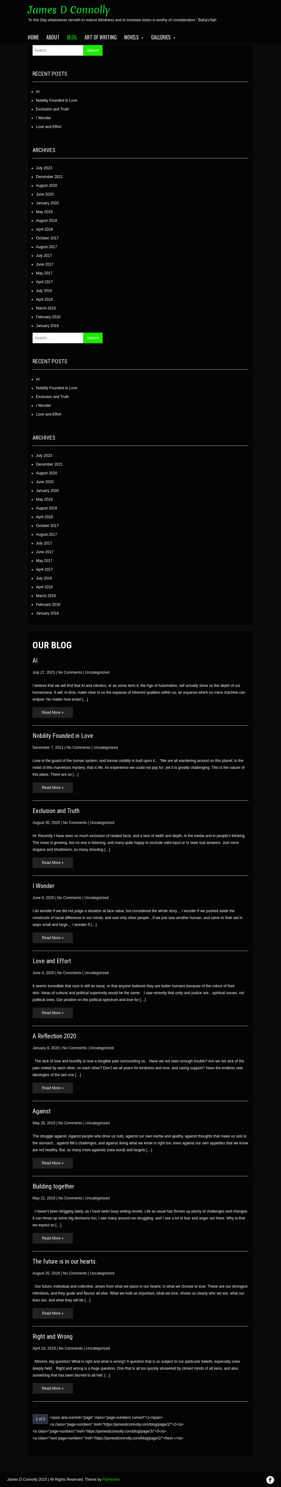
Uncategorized (97, 672)
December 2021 (49, 177)
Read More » (53, 712)
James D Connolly (69, 10)
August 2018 (46, 220)
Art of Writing (100, 37)
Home (33, 37)
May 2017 (44, 273)
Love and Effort (48, 127)
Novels (131, 37)
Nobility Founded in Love (56, 100)
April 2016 (44, 299)
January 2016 (47, 326)
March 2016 (46, 308)
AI (37, 91)
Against (42, 1111)
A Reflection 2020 (54, 1036)
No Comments (70, 672)
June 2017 (45, 264)
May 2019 (44, 212)
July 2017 (44, 255)
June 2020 (45, 194)
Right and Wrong (53, 1336)
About (52, 37)
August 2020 (46, 185)
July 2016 (44, 291)
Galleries (161, 37)
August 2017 (46, 247)
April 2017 (44, 282)
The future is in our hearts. (65, 1261)
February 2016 (48, 317)
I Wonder (43, 118)
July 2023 (44, 168)
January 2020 (47, 203)
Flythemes (111, 1479)
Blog (72, 37)
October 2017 (47, 238)
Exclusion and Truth (52, 109)
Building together (53, 1186)
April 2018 (44, 229)
